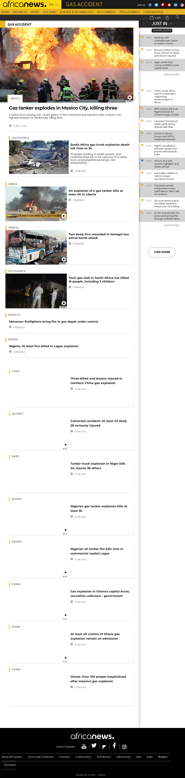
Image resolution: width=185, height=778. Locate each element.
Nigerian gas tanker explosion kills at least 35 (98, 509)
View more (162, 252)
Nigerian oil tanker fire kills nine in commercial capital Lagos (96, 551)
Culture (49, 12)
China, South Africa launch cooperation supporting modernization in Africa (165, 96)
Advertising (123, 757)
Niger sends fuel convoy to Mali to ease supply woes (166, 65)
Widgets (163, 757)
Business (20, 12)
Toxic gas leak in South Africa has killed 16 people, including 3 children (99, 279)
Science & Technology (76, 12)
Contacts (64, 757)
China (15, 371)
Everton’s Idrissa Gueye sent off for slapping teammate (164, 136)
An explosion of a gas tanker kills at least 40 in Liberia (96, 192)
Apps (150, 757)
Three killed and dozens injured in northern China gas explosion (96, 381)
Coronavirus (153, 12)
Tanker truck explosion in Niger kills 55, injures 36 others (97, 466)
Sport (35, 12)
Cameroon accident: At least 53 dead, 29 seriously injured (98, 423)
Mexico (15, 98)
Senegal (13, 227)
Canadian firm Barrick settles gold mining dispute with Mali (166, 124)
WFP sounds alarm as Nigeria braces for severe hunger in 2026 (166, 111)
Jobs (138, 757)
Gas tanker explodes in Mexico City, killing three (63, 108)
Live (155, 18)
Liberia (12, 184)
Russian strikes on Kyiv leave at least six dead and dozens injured (167, 52)
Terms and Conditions (41, 757)
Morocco (14, 315)
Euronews (10, 765)
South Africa (20, 138)
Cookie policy (83, 757)
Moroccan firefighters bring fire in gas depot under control (53, 321)
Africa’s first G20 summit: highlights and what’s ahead (166, 163)
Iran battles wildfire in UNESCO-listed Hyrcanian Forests (166, 176)
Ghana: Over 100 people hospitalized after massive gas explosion (98, 679)
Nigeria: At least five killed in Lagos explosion (43, 346)
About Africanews (11, 757)
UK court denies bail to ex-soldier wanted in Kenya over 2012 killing (166, 203)
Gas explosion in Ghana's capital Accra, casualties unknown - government (100, 594)
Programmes (130, 12)
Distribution (104, 757)
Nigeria (13, 339)
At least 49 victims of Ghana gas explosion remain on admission (95, 636)
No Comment (106, 12)
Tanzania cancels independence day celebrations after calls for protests (166, 190)
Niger (15, 456)
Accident (17, 414)
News (5, 12)
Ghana (16, 584)
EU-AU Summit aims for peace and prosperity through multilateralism (167, 215)
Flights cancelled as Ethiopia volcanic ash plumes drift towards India (165, 150)
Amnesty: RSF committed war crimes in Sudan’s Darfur (166, 40)
